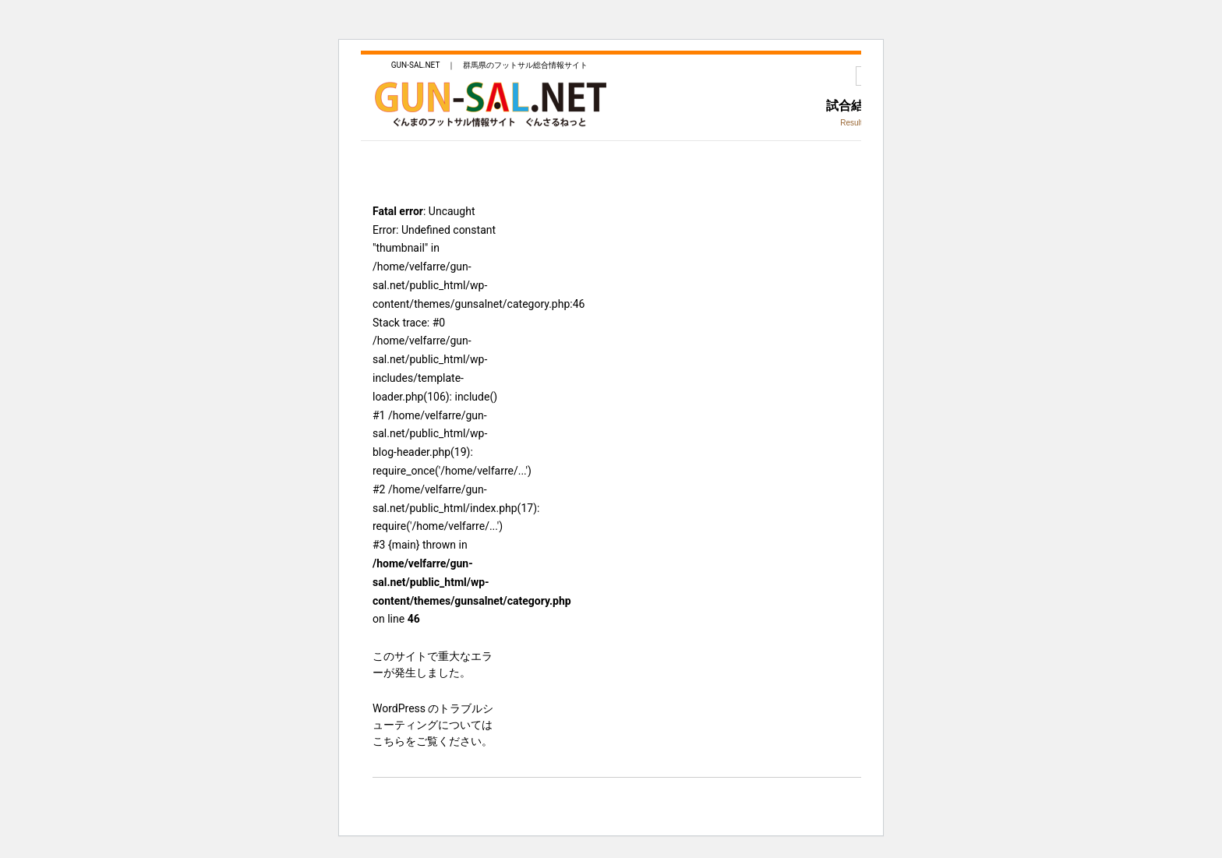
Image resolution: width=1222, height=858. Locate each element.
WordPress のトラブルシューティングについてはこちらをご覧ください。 (433, 724)
